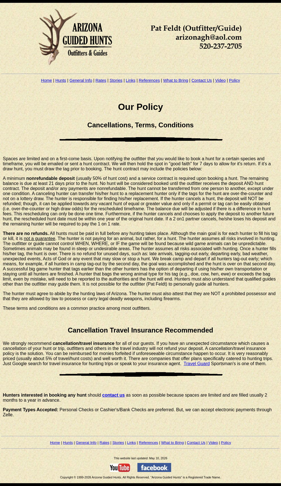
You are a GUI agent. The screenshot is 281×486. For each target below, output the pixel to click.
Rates (101, 80)
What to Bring (175, 80)
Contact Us (201, 80)
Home (46, 80)
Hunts (60, 80)
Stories (116, 80)
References (149, 80)
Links (130, 80)
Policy (234, 80)
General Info (80, 80)
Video (220, 80)
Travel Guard (197, 363)
